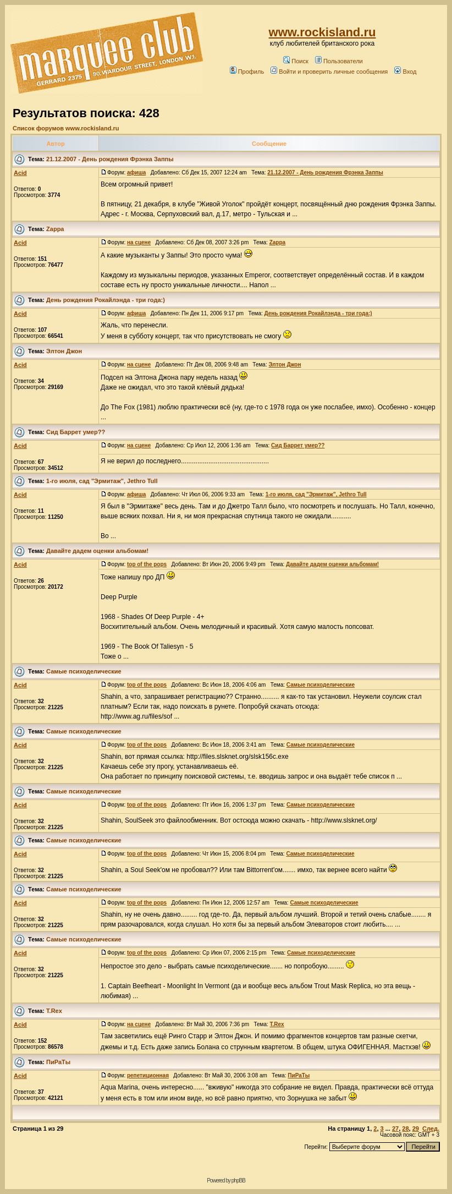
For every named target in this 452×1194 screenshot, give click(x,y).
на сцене (139, 242)
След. (430, 1128)
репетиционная (148, 1075)
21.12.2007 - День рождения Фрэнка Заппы (110, 159)
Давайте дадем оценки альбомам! (97, 550)
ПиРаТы (58, 1062)
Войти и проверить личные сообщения (329, 71)
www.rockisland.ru (322, 32)
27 (395, 1128)
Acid (20, 172)
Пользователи (339, 61)
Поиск (295, 61)
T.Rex (54, 1010)
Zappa (55, 229)
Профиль (247, 71)
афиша (136, 172)
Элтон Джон (64, 351)
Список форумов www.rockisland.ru (66, 128)
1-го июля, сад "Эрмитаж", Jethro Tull (101, 481)
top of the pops (147, 564)
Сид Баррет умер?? (75, 432)
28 (405, 1128)
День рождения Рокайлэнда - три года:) (105, 300)
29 (415, 1128)
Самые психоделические (84, 671)
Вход (405, 71)
